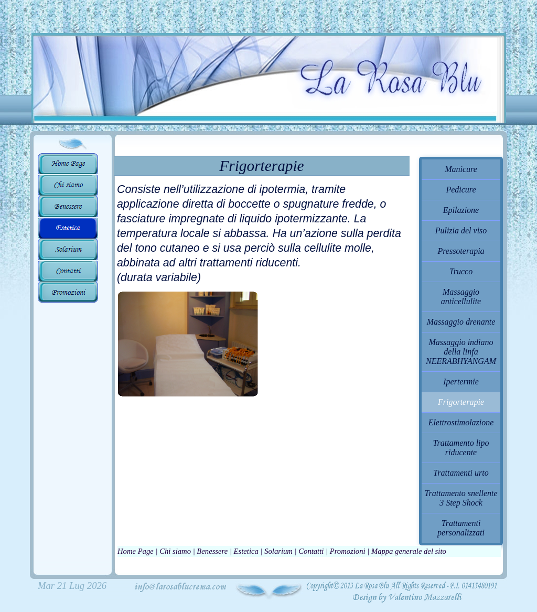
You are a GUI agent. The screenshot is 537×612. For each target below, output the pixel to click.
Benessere (212, 551)
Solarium (278, 551)
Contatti (311, 551)
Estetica (246, 551)
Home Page (135, 551)
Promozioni (348, 551)
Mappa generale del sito (408, 551)
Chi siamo (175, 551)
